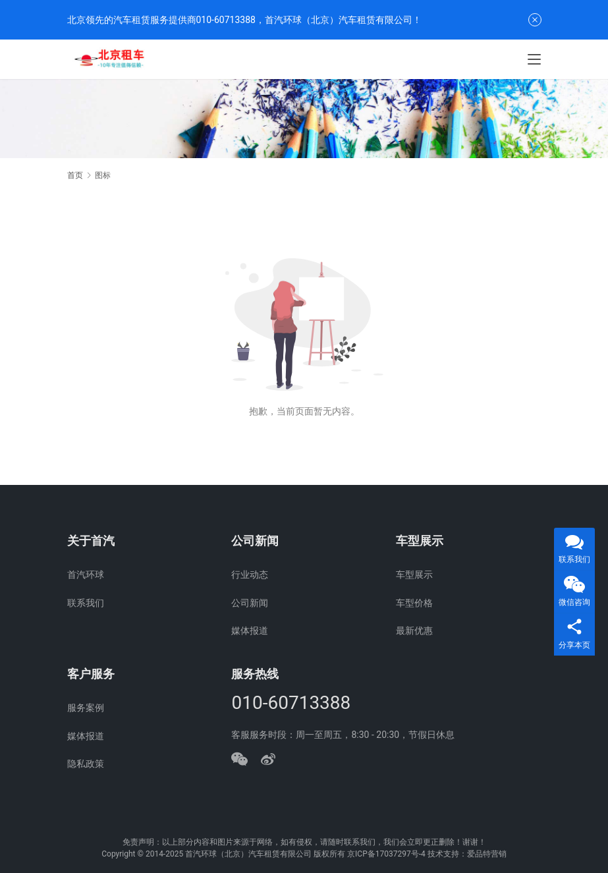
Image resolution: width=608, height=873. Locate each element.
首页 (75, 175)
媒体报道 (249, 630)
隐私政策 (85, 763)
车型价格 (414, 603)
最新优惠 (414, 630)
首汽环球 (85, 574)
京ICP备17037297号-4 (386, 854)
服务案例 (85, 707)
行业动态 (249, 574)
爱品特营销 (487, 854)
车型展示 (414, 574)
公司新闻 (249, 603)
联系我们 (85, 603)
